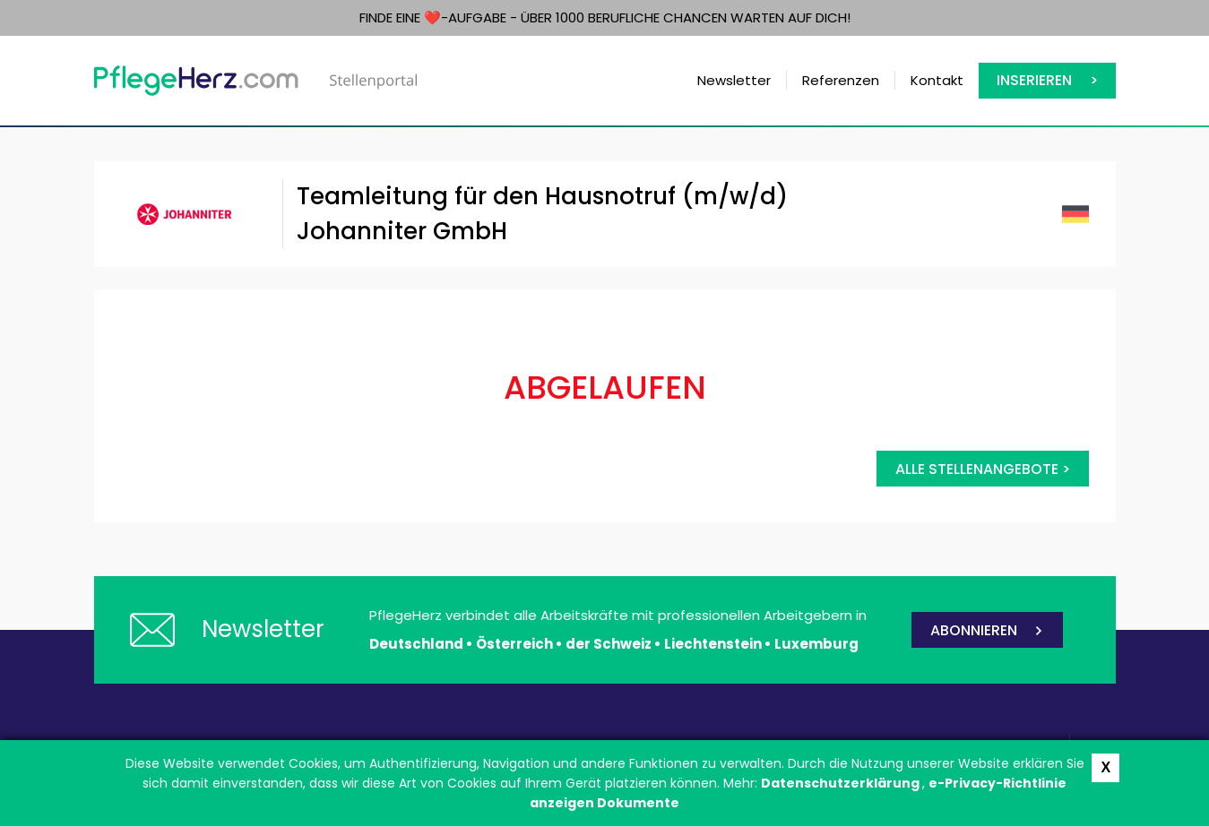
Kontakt (937, 80)
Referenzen (840, 80)
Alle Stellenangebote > (982, 469)
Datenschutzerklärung (841, 783)
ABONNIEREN (973, 630)
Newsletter (734, 80)
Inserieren (1034, 80)
